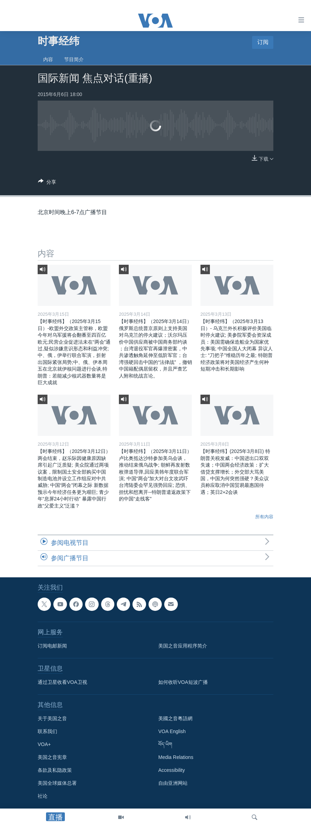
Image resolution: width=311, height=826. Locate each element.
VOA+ (44, 744)
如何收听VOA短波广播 (183, 682)
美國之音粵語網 (175, 718)
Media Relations (175, 757)
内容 (48, 59)
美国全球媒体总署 (57, 783)
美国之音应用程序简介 (182, 646)
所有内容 (264, 516)
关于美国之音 (52, 718)
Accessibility (171, 770)
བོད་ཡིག (165, 744)
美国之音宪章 (52, 757)
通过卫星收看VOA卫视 (62, 682)
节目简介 (74, 59)
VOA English (172, 731)
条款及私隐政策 (55, 770)
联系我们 (47, 731)
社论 (42, 796)
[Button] (47, 183)
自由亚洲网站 (173, 783)
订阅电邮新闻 (52, 646)
